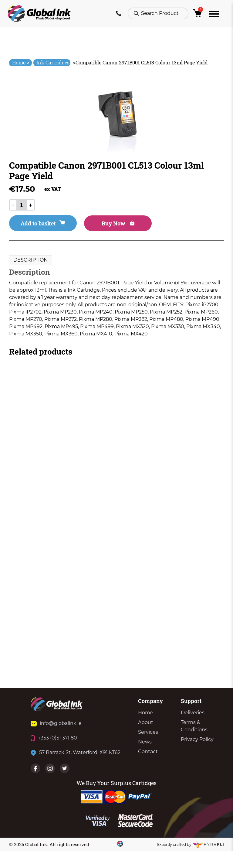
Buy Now (118, 223)
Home (20, 62)
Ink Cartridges (52, 62)
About (145, 722)
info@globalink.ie (56, 723)
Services (148, 732)
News (145, 742)
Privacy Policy (197, 739)
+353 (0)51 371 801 (55, 738)
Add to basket (43, 223)
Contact (148, 751)
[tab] (30, 260)
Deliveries (192, 712)
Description (30, 260)
